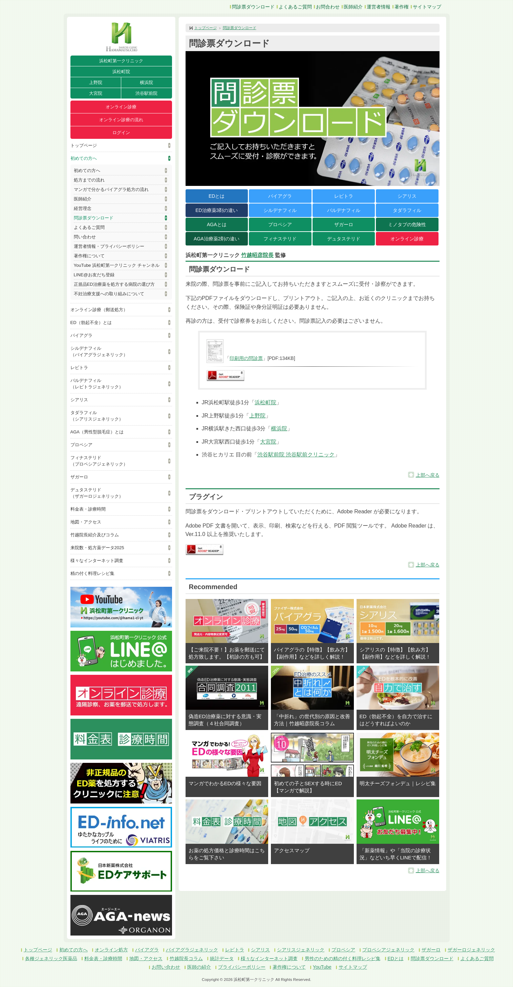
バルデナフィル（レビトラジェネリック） (96, 383)
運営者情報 (378, 6)
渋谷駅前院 (146, 93)
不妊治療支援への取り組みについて (109, 293)
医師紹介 (353, 6)
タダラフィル (407, 210)
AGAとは (217, 224)
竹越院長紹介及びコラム (94, 534)
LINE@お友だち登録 (94, 274)
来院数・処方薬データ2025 (97, 547)
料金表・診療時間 (88, 509)
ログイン (121, 132)
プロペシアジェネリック (388, 949)
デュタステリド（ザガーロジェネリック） (96, 493)
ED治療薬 (216, 210)
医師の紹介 (199, 967)
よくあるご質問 (295, 6)
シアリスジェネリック (300, 949)
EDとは (217, 196)
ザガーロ (79, 476)
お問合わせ (328, 6)
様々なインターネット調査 (96, 560)
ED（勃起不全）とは (91, 322)
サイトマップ (427, 6)
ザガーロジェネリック (471, 949)
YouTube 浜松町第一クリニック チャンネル (116, 265)
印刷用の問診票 (246, 358)
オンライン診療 (121, 106)
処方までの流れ (89, 180)
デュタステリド (343, 238)
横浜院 (146, 82)
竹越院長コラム (186, 958)
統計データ (222, 958)
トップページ (83, 145)
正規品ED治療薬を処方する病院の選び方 (114, 284)
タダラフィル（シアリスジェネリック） (96, 416)
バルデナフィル (343, 210)
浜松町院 (121, 71)
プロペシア (81, 444)
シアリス (79, 399)
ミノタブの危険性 (407, 224)
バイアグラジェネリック (192, 949)
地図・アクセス (85, 521)
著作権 (401, 6)
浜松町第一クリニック (121, 60)
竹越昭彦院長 (257, 255)
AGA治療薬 (216, 238)
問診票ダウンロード (253, 6)
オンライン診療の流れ (121, 119)
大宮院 (95, 93)
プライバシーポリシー (241, 967)
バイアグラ (81, 335)
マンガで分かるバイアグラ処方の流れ (111, 189)
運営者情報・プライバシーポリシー (109, 246)
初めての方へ (83, 158)
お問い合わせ (166, 967)
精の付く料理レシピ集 (92, 573)
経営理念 (82, 208)
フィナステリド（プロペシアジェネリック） (99, 461)
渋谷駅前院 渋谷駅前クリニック (296, 454)
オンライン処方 (111, 949)
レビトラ (79, 367)
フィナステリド (280, 238)
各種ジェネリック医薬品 (51, 958)
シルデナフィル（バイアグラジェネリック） (99, 351)
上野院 (95, 82)
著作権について (89, 255)
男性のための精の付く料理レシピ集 (343, 958)
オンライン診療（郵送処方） (99, 309)
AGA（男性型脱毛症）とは (97, 431)
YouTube (322, 967)
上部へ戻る (428, 475)
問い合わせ (85, 236)
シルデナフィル (280, 210)
